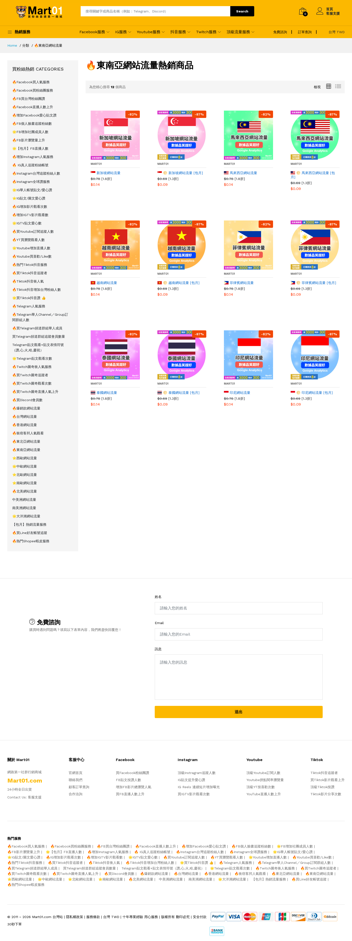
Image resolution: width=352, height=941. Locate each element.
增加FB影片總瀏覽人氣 (133, 787)
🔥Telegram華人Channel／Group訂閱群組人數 (40, 317)
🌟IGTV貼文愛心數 (27, 223)
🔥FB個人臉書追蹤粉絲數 (32, 123)
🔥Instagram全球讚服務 (31, 182)
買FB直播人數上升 (130, 794)
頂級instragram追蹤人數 (197, 773)
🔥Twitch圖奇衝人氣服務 (32, 367)
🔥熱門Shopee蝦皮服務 (30, 541)
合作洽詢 (75, 794)
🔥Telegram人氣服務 (28, 306)
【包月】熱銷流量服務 (29, 524)
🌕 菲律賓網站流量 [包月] (313, 283)
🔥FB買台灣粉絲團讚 (28, 99)
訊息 (158, 649)
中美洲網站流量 (24, 500)
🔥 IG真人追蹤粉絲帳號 (30, 165)
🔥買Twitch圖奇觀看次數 (32, 383)
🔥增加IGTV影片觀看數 (30, 215)
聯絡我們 (75, 780)
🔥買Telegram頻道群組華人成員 (37, 328)
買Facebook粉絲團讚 (132, 773)
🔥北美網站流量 (24, 491)
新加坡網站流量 (106, 173)
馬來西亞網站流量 (240, 173)
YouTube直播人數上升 (263, 794)
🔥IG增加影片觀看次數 (29, 207)
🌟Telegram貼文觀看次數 (32, 358)
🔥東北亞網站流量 (26, 441)
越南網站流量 (104, 283)
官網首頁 (75, 773)
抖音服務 (178, 32)
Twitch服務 (206, 32)
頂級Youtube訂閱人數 (263, 773)
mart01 (96, 164)
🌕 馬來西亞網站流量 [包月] (313, 175)
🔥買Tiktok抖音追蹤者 (29, 273)
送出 (238, 712)
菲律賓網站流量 (239, 283)
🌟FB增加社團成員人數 (30, 132)
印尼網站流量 (237, 393)
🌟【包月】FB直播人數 (30, 148)
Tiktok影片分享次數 (325, 794)
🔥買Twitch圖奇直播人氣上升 (35, 392)
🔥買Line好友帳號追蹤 (29, 533)
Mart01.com (41, 917)
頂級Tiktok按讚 (322, 787)
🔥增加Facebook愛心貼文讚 (34, 115)
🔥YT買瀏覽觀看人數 (28, 240)
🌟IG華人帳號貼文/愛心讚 (32, 190)
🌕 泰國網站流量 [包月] (178, 393)
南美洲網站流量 (24, 508)
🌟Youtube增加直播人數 (31, 248)
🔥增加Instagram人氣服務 (32, 157)
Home (12, 45)
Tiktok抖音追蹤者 (324, 773)
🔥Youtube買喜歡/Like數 (32, 256)
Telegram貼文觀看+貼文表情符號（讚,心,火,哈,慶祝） (38, 347)
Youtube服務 (148, 32)
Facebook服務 (92, 32)
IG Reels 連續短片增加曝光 (199, 787)
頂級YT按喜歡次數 (260, 787)
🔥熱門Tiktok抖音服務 (29, 265)
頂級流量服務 (238, 32)
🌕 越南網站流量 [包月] (178, 283)
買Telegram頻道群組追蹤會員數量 (38, 336)
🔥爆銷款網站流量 (26, 408)
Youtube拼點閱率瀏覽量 (265, 780)
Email (159, 623)
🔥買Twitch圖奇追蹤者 (30, 375)
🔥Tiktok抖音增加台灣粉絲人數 (36, 290)
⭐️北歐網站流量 (24, 475)
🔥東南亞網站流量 (26, 450)
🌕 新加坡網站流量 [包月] (180, 173)
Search (242, 11)
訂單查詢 (305, 32)
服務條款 (93, 917)
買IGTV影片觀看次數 (194, 794)
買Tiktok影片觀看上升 (327, 780)
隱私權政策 (74, 917)
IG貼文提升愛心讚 (191, 780)
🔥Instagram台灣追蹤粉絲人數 (36, 173)
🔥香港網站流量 (24, 425)
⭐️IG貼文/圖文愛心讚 (28, 198)
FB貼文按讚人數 (128, 780)
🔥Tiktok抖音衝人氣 (28, 281)
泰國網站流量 (104, 393)
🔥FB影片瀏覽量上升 (28, 140)
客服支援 (333, 13)
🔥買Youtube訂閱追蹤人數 (33, 231)
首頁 (329, 9)
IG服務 (121, 32)
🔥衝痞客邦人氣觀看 (28, 433)
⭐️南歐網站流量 (24, 483)
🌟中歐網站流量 (24, 466)
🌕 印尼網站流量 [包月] (312, 393)
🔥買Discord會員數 (27, 400)
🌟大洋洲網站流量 (26, 516)
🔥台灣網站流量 (24, 416)
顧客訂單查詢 (79, 787)
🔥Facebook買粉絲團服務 (32, 90)
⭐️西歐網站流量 (24, 458)
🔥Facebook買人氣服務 (31, 82)
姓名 (158, 596)
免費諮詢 (280, 32)
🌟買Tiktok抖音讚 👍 (29, 298)
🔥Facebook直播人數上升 (32, 107)
